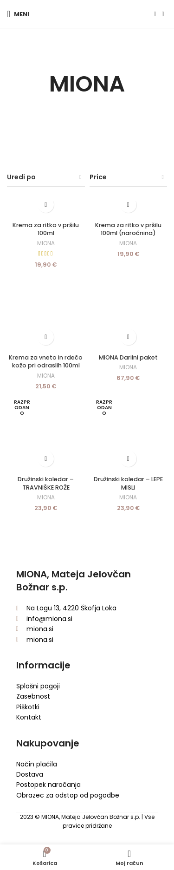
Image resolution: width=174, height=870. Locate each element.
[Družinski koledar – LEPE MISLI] (129, 433)
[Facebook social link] (155, 14)
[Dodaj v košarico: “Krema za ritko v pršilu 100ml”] (46, 204)
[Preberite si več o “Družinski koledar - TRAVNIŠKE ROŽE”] (46, 459)
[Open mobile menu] (18, 14)
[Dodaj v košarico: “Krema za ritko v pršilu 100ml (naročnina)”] (128, 204)
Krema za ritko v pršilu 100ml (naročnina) (128, 229)
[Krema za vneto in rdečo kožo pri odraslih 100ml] (46, 311)
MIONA (46, 243)
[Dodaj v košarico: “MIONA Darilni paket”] (128, 337)
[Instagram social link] (163, 14)
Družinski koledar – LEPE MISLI (128, 483)
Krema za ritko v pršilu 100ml (46, 229)
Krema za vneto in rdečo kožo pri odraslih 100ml (46, 361)
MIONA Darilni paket (128, 357)
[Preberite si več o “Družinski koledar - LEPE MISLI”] (128, 459)
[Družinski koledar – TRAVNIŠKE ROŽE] (46, 433)
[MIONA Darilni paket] (129, 311)
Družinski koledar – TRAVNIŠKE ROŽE (46, 483)
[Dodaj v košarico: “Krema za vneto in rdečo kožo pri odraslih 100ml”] (46, 337)
